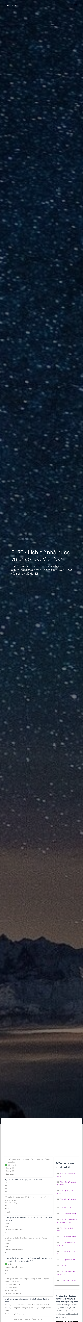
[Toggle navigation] (75, 5)
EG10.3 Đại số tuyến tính (68, 1237)
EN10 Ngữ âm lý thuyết (67, 1260)
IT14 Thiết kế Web (66, 1208)
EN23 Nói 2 (63, 1266)
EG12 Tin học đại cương (68, 1214)
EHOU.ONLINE (11, 5)
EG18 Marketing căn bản (68, 1280)
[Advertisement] (41, 1133)
